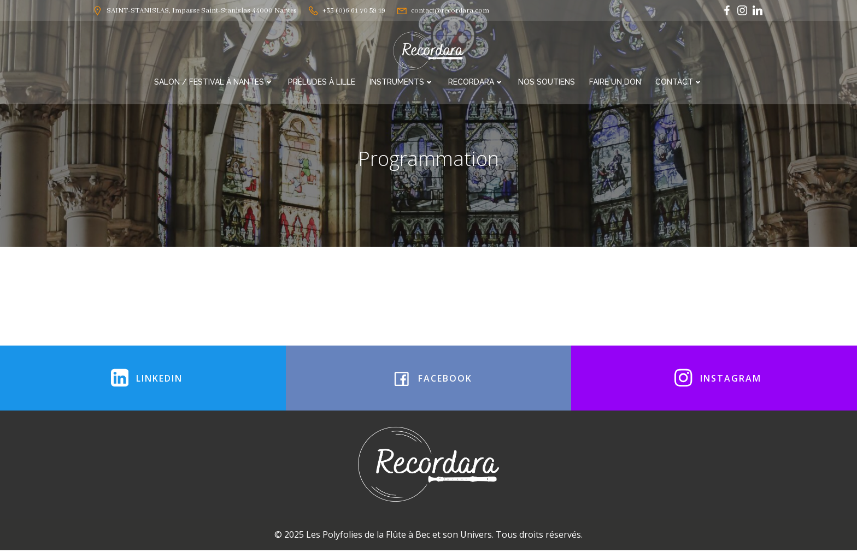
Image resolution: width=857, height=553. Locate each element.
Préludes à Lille (321, 80)
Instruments (401, 80)
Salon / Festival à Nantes (214, 80)
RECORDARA (476, 80)
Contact (679, 80)
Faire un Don (615, 80)
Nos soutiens (546, 80)
